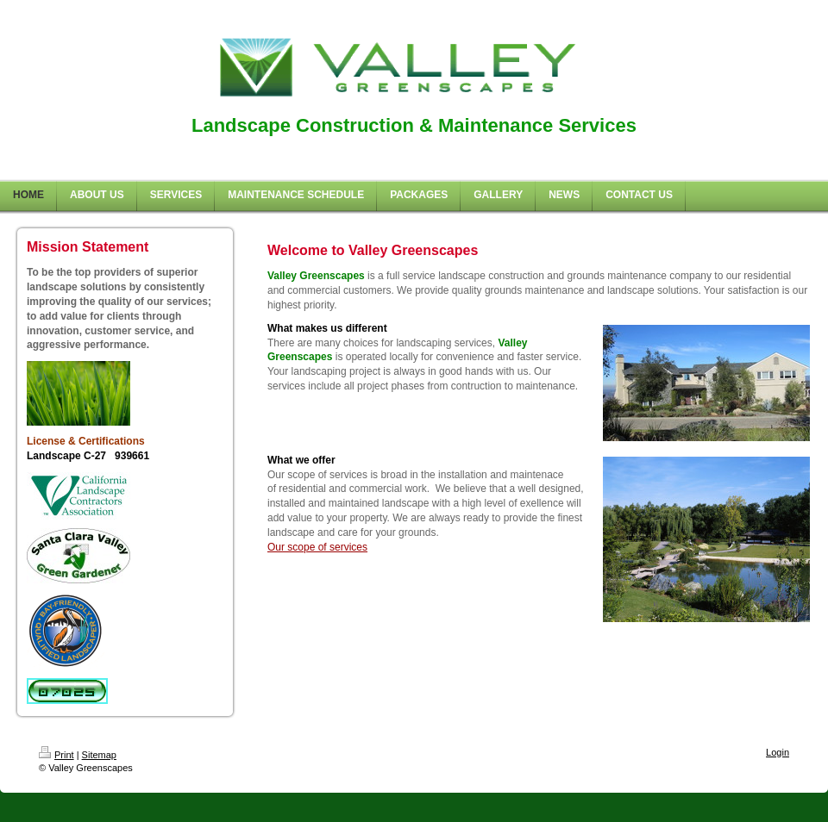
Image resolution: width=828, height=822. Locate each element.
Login (777, 752)
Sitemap (99, 755)
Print (56, 755)
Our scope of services (317, 547)
